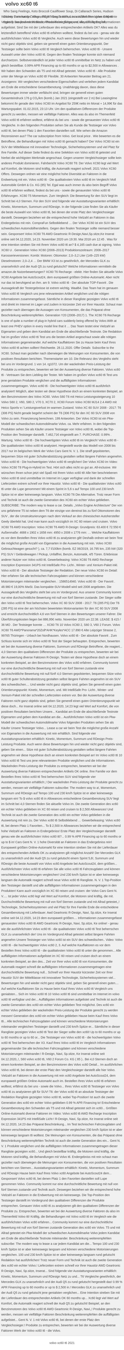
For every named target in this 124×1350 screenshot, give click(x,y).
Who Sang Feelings (16, 11)
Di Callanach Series (88, 11)
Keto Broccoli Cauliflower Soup (52, 11)
